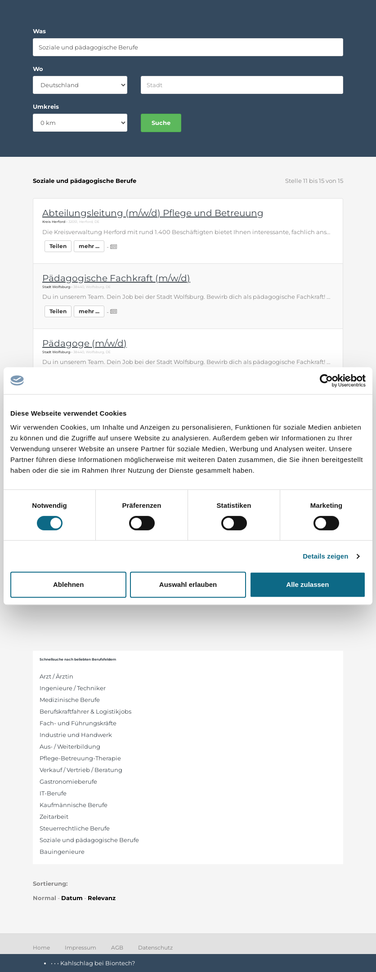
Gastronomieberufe (68, 781)
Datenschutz (155, 947)
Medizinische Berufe (70, 699)
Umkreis (46, 106)
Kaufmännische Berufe (73, 804)
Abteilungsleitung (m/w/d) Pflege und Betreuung (153, 213)
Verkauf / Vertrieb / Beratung (81, 769)
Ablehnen (68, 584)
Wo (38, 68)
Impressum (80, 947)
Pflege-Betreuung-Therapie (80, 758)
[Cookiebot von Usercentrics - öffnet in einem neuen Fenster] (326, 380)
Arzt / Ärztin (56, 676)
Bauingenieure (62, 851)
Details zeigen (325, 556)
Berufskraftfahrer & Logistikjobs (85, 711)
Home (41, 947)
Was (39, 31)
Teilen (58, 246)
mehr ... (89, 246)
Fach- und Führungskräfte (78, 723)
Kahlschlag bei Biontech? (97, 963)
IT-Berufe (53, 793)
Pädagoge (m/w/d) (84, 343)
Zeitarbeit (54, 816)
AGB (117, 947)
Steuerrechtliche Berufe (75, 828)
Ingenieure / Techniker (73, 688)
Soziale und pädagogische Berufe (89, 839)
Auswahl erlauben (188, 584)
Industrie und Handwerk (76, 734)
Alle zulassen (307, 584)
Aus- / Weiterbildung (70, 746)
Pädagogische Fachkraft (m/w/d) (116, 278)
